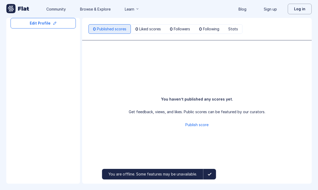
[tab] (109, 29)
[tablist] (165, 29)
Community (56, 9)
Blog (242, 9)
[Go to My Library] (17, 9)
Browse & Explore (95, 9)
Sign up (270, 9)
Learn (132, 9)
